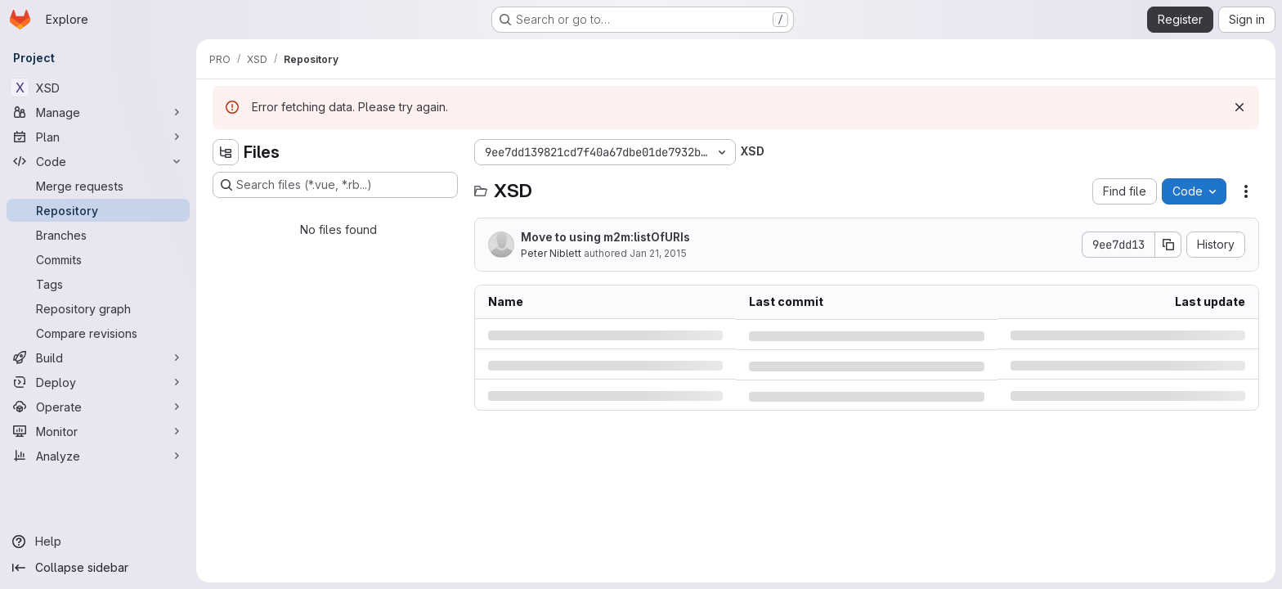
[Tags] (98, 283)
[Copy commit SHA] (1168, 245)
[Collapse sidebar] (98, 567)
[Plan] (98, 136)
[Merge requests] (98, 185)
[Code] (98, 161)
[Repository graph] (98, 308)
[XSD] (98, 87)
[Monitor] (98, 431)
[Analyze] (98, 455)
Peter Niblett (551, 253)
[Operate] (98, 406)
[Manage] (98, 112)
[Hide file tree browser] (226, 152)
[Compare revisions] (98, 332)
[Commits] (98, 259)
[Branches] (98, 234)
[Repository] (98, 210)
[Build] (98, 357)
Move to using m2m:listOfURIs (605, 237)
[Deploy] (98, 382)
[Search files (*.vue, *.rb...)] (335, 185)
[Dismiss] (1239, 107)
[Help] (98, 541)
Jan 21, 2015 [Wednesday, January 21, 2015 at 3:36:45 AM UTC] (658, 253)
